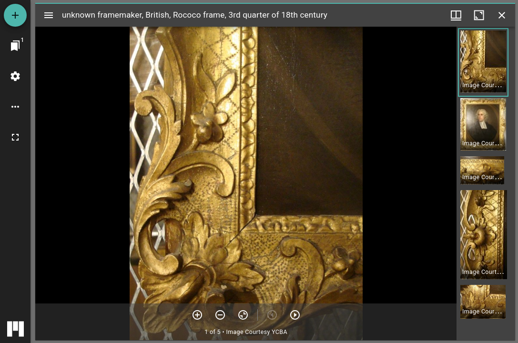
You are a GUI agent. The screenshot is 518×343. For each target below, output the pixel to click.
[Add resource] (15, 15)
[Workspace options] (15, 106)
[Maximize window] (478, 15)
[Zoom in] (197, 314)
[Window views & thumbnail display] (456, 15)
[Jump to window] (15, 45)
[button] (483, 62)
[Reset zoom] (243, 314)
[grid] (486, 183)
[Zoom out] (220, 314)
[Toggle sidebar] (48, 15)
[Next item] (295, 314)
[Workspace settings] (15, 76)
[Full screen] (15, 137)
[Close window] (501, 15)
